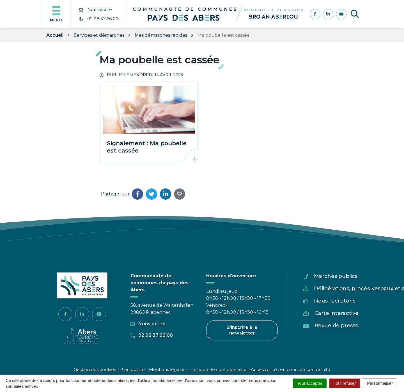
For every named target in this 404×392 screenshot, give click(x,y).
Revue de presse (337, 325)
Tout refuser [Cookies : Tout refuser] (345, 383)
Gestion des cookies (95, 369)
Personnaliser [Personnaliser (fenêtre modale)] (380, 383)
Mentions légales (167, 369)
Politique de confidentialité (218, 369)
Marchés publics (335, 276)
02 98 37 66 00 (151, 335)
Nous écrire (148, 323)
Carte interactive (337, 313)
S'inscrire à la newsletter (242, 330)
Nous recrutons (334, 301)
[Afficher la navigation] (56, 14)
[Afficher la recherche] (355, 14)
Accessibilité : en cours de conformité (290, 369)
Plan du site (132, 369)
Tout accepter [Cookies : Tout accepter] (309, 383)
